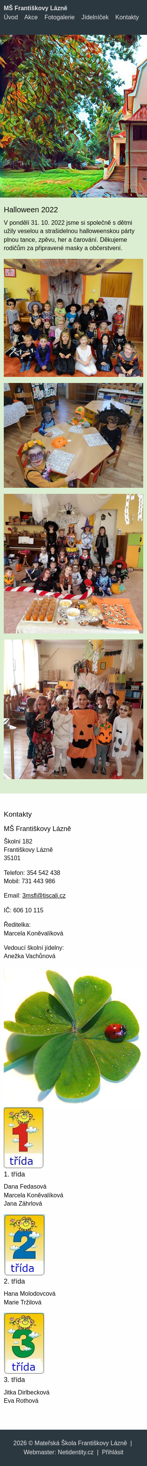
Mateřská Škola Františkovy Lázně (81, 1443)
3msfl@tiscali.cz (44, 895)
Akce (31, 17)
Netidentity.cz (76, 1452)
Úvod (11, 17)
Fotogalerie (60, 17)
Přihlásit (113, 1452)
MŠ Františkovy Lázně (35, 8)
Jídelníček (94, 17)
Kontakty (127, 17)
